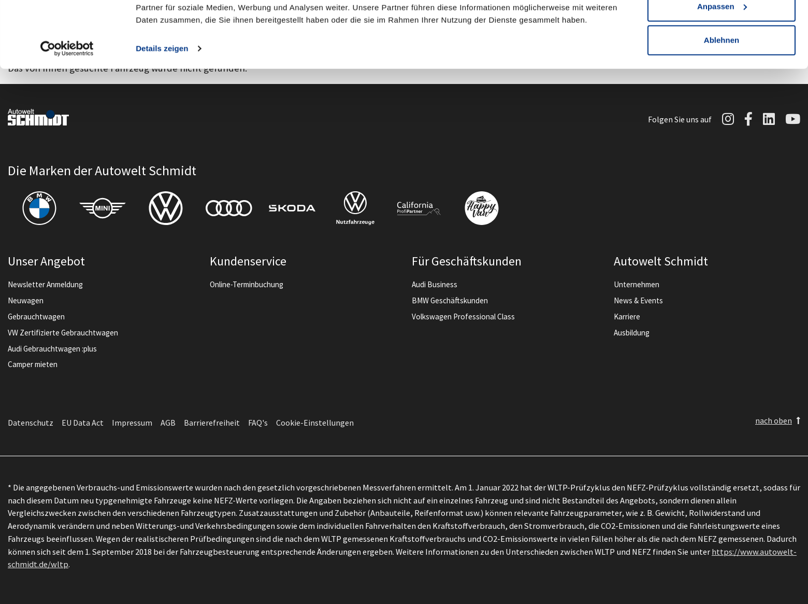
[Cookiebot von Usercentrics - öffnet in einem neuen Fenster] (67, 103)
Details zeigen (162, 103)
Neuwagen (26, 300)
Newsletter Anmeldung (45, 284)
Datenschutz (30, 422)
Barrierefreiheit (212, 422)
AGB (168, 422)
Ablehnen (721, 95)
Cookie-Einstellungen (315, 422)
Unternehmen (636, 284)
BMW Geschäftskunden (450, 300)
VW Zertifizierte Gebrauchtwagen (63, 333)
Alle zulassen (721, 27)
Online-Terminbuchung (246, 284)
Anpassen (722, 61)
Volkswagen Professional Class (463, 316)
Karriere (627, 316)
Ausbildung (632, 333)
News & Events (638, 300)
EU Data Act (83, 422)
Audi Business (434, 284)
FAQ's (258, 422)
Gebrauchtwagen (36, 316)
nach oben (773, 420)
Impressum (132, 422)
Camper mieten (32, 364)
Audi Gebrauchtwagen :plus (52, 349)
